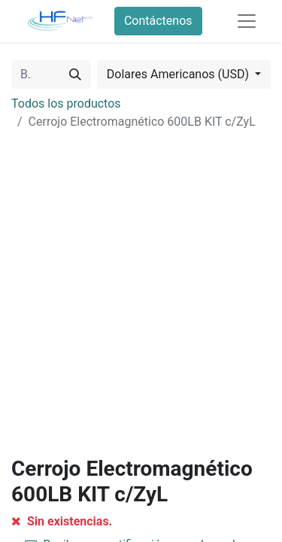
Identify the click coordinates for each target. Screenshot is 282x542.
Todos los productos (66, 103)
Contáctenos (158, 21)
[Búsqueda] (75, 74)
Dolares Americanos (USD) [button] (179, 74)
